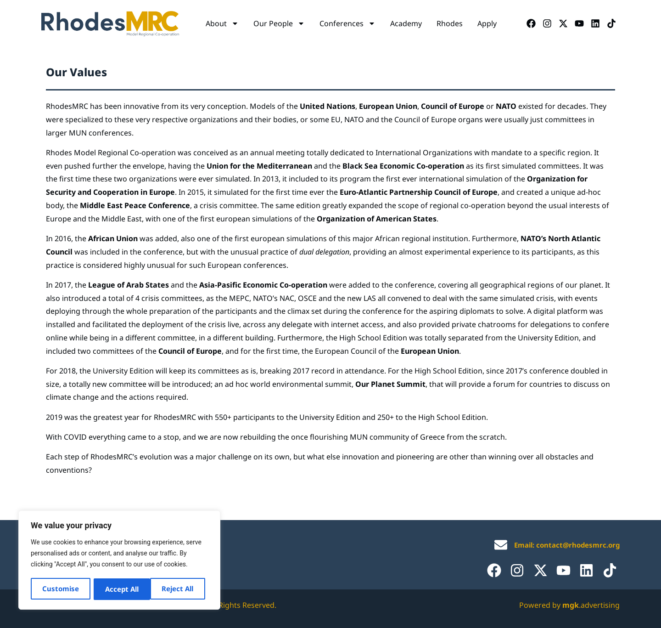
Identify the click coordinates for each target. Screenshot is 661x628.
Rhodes (450, 23)
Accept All (179, 589)
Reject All (121, 589)
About (222, 23)
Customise (60, 589)
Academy (406, 23)
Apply (487, 23)
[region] (119, 561)
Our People (279, 23)
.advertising (591, 605)
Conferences (347, 23)
